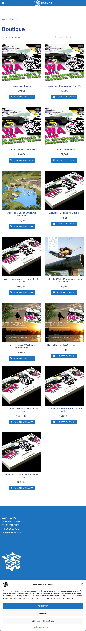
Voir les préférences (43, 621)
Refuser (43, 613)
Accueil (5, 19)
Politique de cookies (41, 627)
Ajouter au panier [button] (21, 97)
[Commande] (69, 37)
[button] (82, 584)
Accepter (43, 606)
